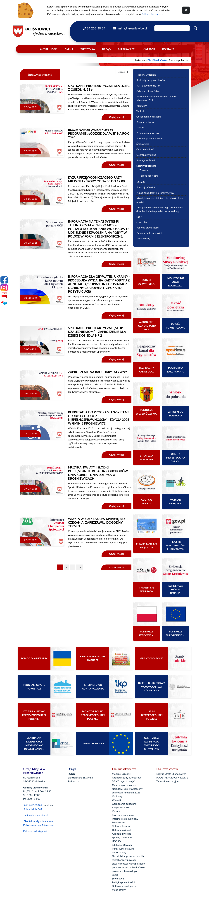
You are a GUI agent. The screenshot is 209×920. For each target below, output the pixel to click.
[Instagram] (4, 287)
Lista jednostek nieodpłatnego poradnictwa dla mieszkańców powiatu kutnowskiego (159, 209)
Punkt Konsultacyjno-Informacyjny (155, 192)
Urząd (106, 49)
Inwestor (148, 49)
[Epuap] (4, 303)
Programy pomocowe (148, 132)
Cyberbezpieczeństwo (148, 90)
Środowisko (142, 143)
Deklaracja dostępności (149, 232)
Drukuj (123, 71)
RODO (71, 773)
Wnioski (140, 111)
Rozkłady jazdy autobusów (150, 80)
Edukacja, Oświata (146, 187)
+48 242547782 (32, 808)
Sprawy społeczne (146, 165)
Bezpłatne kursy (145, 121)
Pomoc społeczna (149, 175)
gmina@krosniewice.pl (36, 814)
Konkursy (141, 105)
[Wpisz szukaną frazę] (172, 28)
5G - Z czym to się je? (148, 85)
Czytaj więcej (116, 116)
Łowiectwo (142, 222)
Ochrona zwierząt (146, 154)
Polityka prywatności (147, 227)
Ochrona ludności (146, 149)
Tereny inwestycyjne (167, 781)
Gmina (69, 49)
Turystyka (88, 49)
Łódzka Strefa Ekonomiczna (171, 773)
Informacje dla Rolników (149, 138)
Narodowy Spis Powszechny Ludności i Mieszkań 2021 (157, 98)
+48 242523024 (33, 804)
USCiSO (140, 181)
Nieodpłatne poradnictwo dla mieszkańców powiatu (159, 200)
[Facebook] (4, 280)
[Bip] (4, 295)
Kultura (140, 127)
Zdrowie (144, 170)
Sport (139, 216)
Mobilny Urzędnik (146, 74)
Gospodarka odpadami (148, 116)
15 (79, 567)
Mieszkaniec (126, 49)
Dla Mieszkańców (157, 60)
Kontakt (168, 49)
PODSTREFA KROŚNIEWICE (172, 777)
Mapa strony (143, 238)
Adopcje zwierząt (145, 160)
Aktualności (48, 49)
